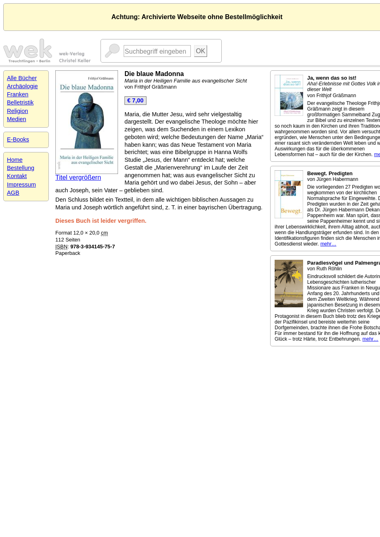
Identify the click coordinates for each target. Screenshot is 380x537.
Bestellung (20, 168)
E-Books (18, 139)
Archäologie (22, 86)
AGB (13, 192)
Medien (16, 119)
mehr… (328, 244)
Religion (17, 111)
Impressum (21, 184)
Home (14, 160)
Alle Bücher (22, 78)
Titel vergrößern (78, 177)
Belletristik (20, 102)
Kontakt (17, 176)
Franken (17, 94)
